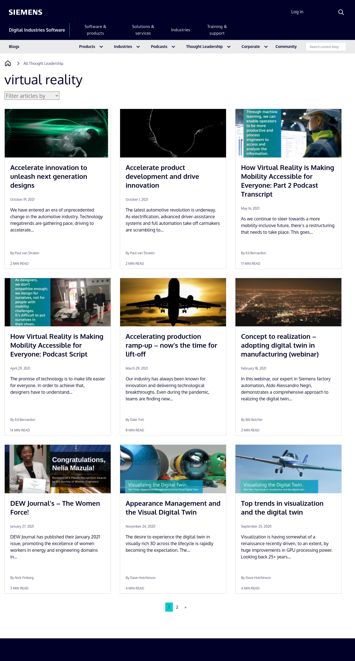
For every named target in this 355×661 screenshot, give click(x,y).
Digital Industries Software (37, 30)
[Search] (341, 12)
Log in (297, 11)
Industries (180, 29)
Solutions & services (143, 30)
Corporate (251, 46)
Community (286, 46)
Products (87, 46)
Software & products (95, 30)
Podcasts (159, 46)
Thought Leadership (204, 46)
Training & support (217, 30)
